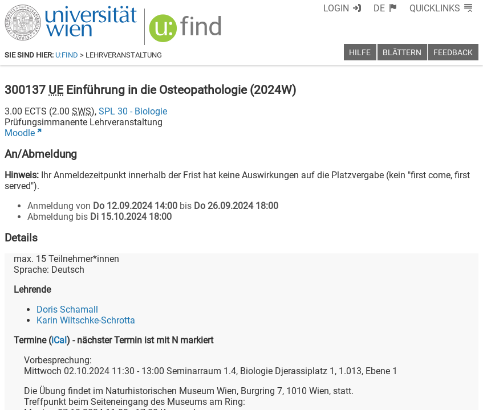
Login (336, 8)
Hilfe (360, 53)
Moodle (20, 133)
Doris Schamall (67, 309)
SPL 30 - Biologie (133, 111)
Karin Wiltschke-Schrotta (85, 320)
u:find (66, 55)
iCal (59, 340)
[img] (187, 32)
